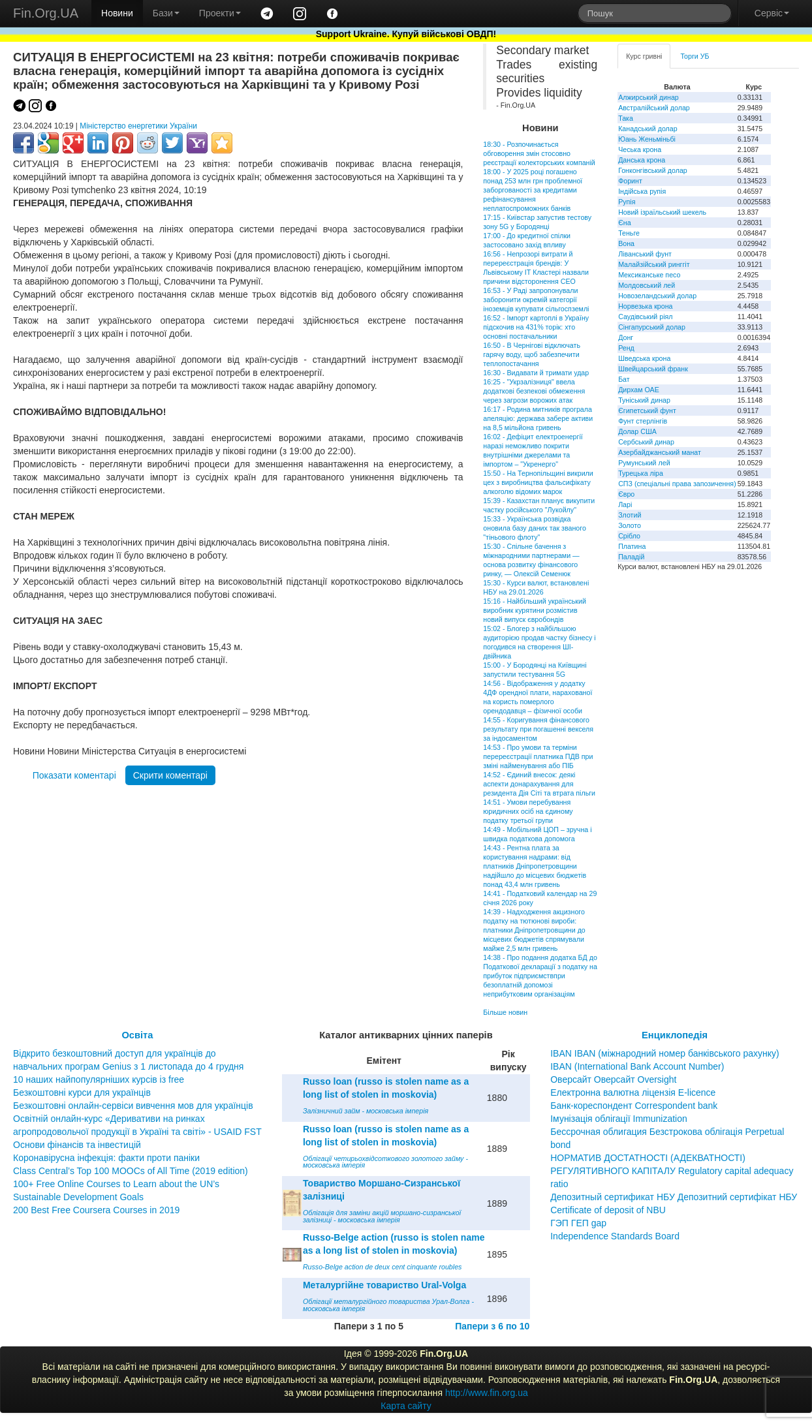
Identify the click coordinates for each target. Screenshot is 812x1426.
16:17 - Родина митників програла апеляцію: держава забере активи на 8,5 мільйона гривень (538, 418)
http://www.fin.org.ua (486, 1392)
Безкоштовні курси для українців (82, 1092)
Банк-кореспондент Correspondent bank (633, 1105)
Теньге (629, 233)
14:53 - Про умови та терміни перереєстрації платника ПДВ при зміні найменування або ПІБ (538, 756)
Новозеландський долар (657, 296)
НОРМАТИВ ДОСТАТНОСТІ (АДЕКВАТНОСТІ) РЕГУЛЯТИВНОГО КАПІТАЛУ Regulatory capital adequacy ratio (671, 1171)
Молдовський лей (646, 285)
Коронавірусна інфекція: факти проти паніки (106, 1158)
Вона (626, 243)
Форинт (630, 181)
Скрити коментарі (170, 775)
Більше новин (505, 1012)
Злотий (629, 515)
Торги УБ (694, 56)
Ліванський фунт (645, 254)
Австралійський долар (654, 108)
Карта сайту (406, 1406)
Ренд (626, 348)
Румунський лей (644, 463)
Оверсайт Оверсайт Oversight (613, 1079)
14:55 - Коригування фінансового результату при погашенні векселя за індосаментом (538, 729)
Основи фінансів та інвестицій (77, 1144)
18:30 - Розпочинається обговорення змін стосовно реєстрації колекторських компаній (539, 153)
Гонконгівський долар (652, 170)
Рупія (626, 202)
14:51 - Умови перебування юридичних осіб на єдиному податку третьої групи (527, 811)
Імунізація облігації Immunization (618, 1118)
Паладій (631, 557)
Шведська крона (644, 358)
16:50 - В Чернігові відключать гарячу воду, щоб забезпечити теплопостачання (531, 354)
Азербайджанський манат (659, 452)
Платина (632, 546)
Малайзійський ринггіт (653, 264)
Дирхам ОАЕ (638, 390)
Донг (625, 337)
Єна (624, 222)
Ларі (625, 504)
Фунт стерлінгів (642, 421)
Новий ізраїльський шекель (662, 212)
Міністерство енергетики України (138, 126)
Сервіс (772, 13)
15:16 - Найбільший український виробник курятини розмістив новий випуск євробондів (534, 610)
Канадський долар (648, 128)
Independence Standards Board (614, 1236)
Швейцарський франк (653, 369)
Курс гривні (644, 56)
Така (625, 118)
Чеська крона (639, 149)
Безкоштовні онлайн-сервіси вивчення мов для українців (133, 1105)
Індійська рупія (642, 191)
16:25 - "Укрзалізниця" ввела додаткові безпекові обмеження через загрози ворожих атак (534, 391)
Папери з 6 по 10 (492, 1326)
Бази (166, 13)
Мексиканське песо (649, 275)
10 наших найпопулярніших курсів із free (98, 1079)
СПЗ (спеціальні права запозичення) (677, 484)
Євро (626, 494)
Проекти (220, 13)
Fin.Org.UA (45, 13)
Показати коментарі (74, 775)
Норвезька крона (645, 306)
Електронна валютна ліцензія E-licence (632, 1092)
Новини (117, 13)
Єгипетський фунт (647, 410)
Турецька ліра (640, 473)
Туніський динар (644, 400)
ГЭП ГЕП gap (578, 1223)
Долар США (637, 431)
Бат (624, 379)
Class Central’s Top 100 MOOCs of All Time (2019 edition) (130, 1171)
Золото (629, 525)
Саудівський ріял (645, 316)
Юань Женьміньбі (647, 139)
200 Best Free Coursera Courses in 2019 (96, 1210)
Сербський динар (646, 442)
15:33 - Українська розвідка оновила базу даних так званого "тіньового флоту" (534, 528)
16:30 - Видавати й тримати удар (536, 373)
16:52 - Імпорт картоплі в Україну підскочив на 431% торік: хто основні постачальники (536, 327)
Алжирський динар (648, 97)
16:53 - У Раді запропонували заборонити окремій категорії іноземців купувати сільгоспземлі (536, 300)
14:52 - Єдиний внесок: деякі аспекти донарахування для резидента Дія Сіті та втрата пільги (539, 784)
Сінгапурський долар (651, 327)
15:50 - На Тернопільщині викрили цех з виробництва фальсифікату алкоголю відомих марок (538, 482)
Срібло (629, 536)
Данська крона (641, 160)
